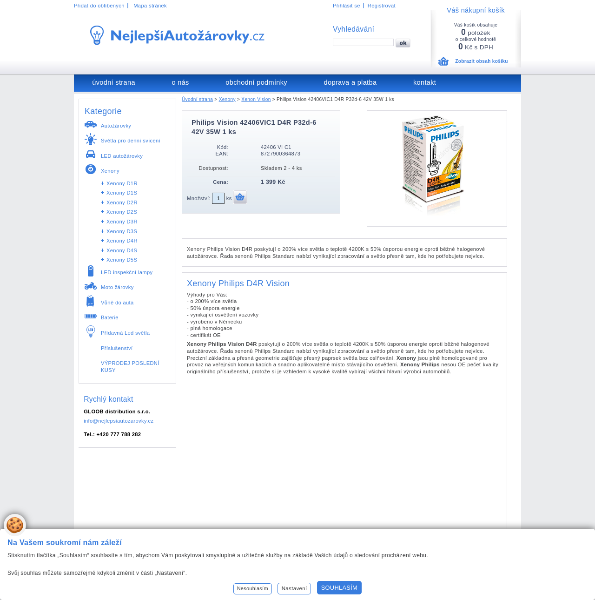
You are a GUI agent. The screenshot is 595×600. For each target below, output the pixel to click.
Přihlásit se (346, 5)
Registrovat (382, 5)
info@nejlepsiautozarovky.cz (118, 421)
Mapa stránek (150, 5)
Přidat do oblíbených (99, 5)
